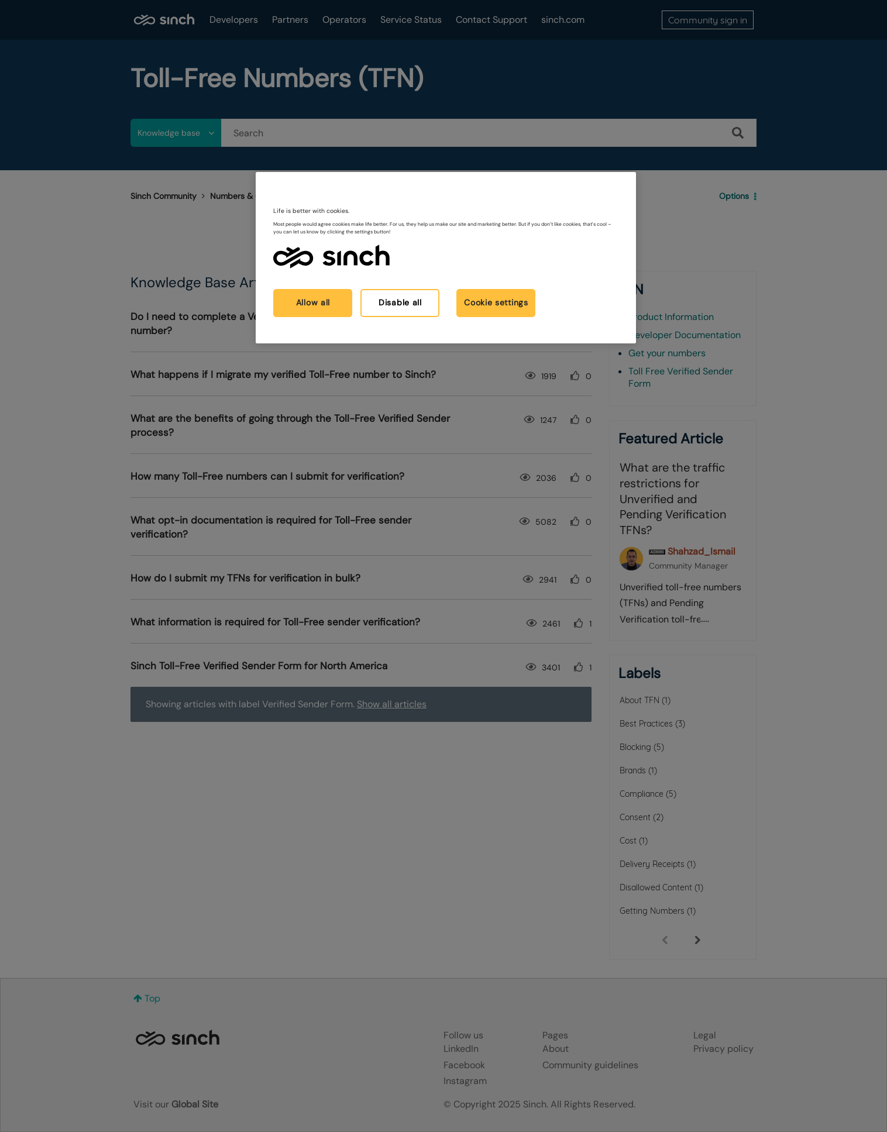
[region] (446, 257)
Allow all (313, 302)
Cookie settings (496, 302)
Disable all (400, 302)
